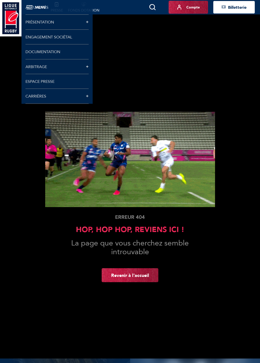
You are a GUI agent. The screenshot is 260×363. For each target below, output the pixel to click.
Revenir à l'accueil (130, 275)
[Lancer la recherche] (152, 7)
